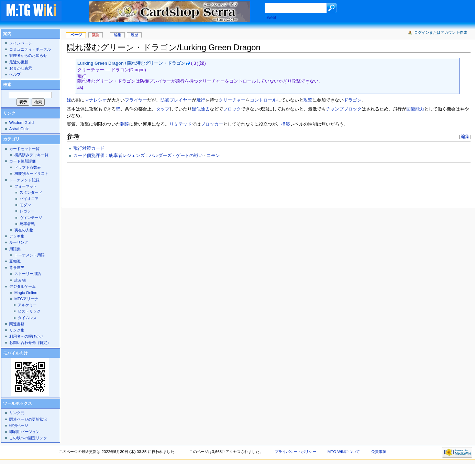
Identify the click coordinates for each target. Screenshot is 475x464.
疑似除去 (201, 109)
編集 (465, 136)
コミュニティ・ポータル (30, 49)
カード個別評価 (22, 161)
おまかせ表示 (20, 68)
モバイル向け (15, 353)
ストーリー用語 (27, 274)
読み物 (20, 280)
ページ (76, 35)
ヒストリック (29, 311)
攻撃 (307, 100)
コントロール (263, 100)
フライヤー (136, 100)
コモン (213, 155)
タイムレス (27, 318)
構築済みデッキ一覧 (31, 155)
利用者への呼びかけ (26, 336)
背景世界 (16, 267)
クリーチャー (232, 100)
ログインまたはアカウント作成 (440, 32)
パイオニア (29, 199)
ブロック (232, 109)
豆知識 (15, 261)
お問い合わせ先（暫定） (30, 342)
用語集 (15, 249)
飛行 (200, 100)
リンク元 (16, 413)
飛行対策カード (88, 148)
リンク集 (16, 330)
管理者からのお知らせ (28, 55)
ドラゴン (353, 100)
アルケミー (27, 305)
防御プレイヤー (176, 100)
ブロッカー (212, 124)
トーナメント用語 (29, 255)
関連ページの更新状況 (28, 419)
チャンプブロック (344, 109)
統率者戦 (27, 224)
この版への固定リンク (28, 438)
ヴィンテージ (31, 217)
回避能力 (415, 109)
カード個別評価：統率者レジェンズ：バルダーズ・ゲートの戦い (138, 155)
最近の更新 (18, 62)
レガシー (27, 211)
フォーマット (25, 186)
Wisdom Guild (21, 122)
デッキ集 (16, 236)
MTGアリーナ (26, 299)
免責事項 (378, 452)
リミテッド (180, 124)
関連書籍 (16, 324)
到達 (124, 124)
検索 (7, 85)
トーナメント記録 (24, 180)
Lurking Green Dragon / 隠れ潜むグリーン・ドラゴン (131, 63)
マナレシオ (96, 100)
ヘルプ (15, 74)
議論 (95, 35)
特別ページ (18, 425)
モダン (25, 205)
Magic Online (25, 293)
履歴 (134, 35)
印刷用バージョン (24, 432)
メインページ (20, 43)
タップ (162, 109)
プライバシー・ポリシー (295, 452)
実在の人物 (23, 230)
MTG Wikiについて (344, 452)
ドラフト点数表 (27, 167)
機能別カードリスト (31, 173)
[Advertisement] (192, 182)
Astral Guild (19, 129)
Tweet (270, 17)
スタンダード (31, 192)
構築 (285, 124)
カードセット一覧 (24, 149)
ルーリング (18, 242)
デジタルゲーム (22, 286)
